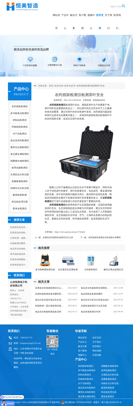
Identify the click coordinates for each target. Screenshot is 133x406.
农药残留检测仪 (85, 366)
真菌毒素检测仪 (108, 379)
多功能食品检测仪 (86, 370)
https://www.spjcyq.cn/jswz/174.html (70, 232)
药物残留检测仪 (85, 379)
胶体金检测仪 (20, 208)
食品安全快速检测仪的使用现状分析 (19, 249)
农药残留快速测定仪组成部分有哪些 (104, 237)
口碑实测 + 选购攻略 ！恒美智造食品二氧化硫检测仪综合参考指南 (19, 238)
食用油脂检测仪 (108, 370)
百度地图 (97, 355)
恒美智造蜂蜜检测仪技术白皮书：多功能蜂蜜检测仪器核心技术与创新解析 (19, 259)
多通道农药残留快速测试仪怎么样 (58, 237)
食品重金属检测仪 (86, 396)
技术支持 (100, 22)
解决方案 (73, 22)
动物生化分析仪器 (110, 383)
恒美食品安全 (99, 100)
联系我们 (117, 22)
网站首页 (56, 22)
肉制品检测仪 (84, 375)
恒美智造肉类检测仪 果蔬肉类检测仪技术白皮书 (19, 232)
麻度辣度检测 (107, 388)
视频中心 (91, 22)
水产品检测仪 (84, 383)
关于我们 (108, 22)
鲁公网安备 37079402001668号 (76, 402)
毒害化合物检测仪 (86, 392)
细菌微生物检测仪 (110, 366)
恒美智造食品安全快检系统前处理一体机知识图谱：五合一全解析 (19, 227)
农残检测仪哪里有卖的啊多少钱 (19, 243)
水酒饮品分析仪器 (110, 375)
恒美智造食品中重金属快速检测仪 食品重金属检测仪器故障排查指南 (19, 265)
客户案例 (82, 22)
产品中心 (65, 22)
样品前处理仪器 (108, 392)
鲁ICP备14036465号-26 (111, 402)
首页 (51, 86)
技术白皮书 (69, 86)
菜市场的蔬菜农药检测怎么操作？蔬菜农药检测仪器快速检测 (19, 254)
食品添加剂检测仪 (86, 388)
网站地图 (97, 351)
